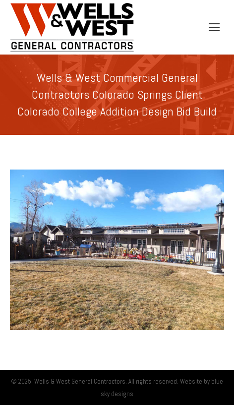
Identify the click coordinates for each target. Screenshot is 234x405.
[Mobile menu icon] (214, 27)
